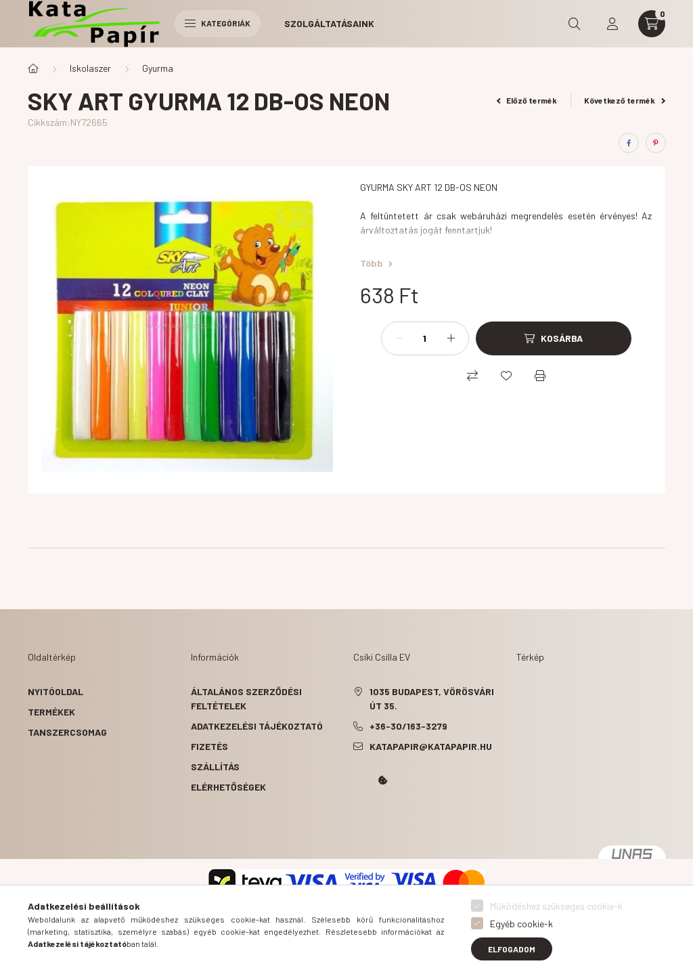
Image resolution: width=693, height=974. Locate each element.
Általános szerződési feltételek (246, 698)
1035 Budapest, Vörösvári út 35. (432, 698)
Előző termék (527, 100)
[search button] (574, 23)
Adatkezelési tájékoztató (257, 726)
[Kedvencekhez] (506, 375)
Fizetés (209, 746)
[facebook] (629, 143)
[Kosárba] (553, 338)
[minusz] (398, 338)
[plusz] (451, 338)
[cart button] (651, 23)
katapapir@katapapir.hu (431, 746)
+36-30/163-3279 (408, 726)
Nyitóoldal (55, 691)
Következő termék (624, 100)
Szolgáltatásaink (329, 23)
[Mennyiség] (425, 338)
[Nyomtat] (540, 375)
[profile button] (612, 23)
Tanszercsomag (67, 732)
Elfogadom (511, 949)
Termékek (51, 711)
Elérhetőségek (228, 787)
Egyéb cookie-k (521, 923)
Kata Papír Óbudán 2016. (356, 818)
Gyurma (157, 68)
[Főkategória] (33, 68)
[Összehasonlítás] (472, 375)
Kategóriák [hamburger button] (217, 23)
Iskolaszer (90, 68)
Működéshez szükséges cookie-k (556, 906)
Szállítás (215, 766)
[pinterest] (656, 143)
